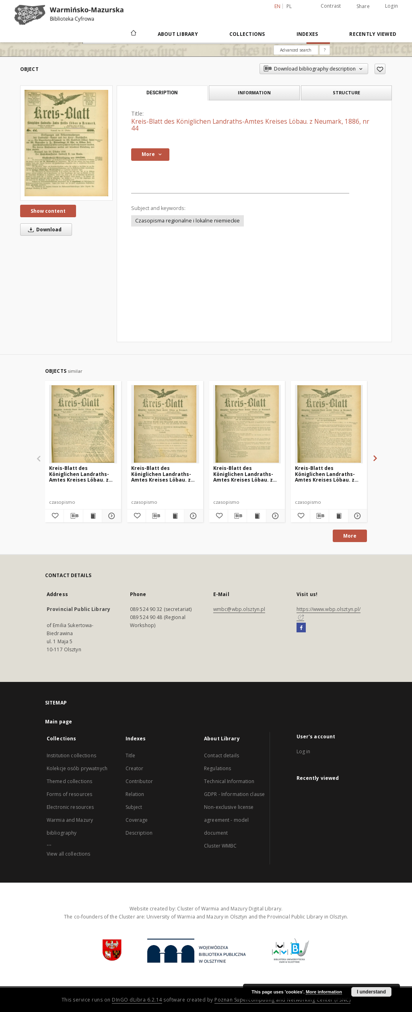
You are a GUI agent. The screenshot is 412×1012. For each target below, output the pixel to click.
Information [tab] (254, 92)
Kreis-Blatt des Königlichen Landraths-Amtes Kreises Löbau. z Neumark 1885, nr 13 (243, 474)
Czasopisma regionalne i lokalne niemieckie (187, 220)
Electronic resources (70, 807)
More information (324, 991)
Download (43, 229)
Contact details (221, 755)
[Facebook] (301, 628)
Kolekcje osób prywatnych (77, 768)
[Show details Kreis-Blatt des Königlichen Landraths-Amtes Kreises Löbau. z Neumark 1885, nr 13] (274, 516)
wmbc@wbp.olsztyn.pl (239, 609)
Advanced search (295, 50)
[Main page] (133, 34)
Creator (135, 768)
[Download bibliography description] (73, 516)
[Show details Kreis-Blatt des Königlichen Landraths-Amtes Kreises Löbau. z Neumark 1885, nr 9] (192, 516)
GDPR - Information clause (234, 794)
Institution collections (71, 755)
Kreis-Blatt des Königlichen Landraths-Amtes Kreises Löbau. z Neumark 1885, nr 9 (161, 474)
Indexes (307, 34)
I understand (371, 992)
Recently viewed (372, 34)
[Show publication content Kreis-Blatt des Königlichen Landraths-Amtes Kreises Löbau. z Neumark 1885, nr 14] (338, 516)
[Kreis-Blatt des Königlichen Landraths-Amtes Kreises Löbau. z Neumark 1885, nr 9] (165, 424)
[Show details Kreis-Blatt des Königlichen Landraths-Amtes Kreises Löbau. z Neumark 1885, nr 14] (356, 516)
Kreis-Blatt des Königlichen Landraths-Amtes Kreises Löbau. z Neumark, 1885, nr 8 (79, 474)
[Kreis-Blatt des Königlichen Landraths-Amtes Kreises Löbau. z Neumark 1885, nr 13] (247, 424)
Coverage (137, 820)
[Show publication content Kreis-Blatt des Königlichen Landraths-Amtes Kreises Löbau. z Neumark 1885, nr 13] (256, 516)
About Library (178, 34)
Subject (134, 807)
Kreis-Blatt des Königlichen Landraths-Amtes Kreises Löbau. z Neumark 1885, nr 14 (325, 474)
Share (363, 6)
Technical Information (229, 781)
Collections (247, 34)
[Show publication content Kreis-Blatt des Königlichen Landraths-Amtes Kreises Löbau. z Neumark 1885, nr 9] (174, 516)
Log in (304, 751)
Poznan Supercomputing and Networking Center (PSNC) (282, 999)
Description (139, 832)
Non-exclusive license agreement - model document (229, 820)
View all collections (68, 853)
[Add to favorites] (380, 69)
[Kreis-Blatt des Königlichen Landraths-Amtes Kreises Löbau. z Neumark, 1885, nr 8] (83, 424)
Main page (58, 721)
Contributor (139, 781)
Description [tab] (161, 93)
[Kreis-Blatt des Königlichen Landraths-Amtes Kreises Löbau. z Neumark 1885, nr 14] (329, 424)
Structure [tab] (346, 92)
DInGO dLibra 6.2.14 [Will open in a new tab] (137, 999)
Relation (135, 794)
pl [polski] (289, 6)
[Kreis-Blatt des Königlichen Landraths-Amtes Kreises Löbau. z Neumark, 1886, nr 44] (66, 143)
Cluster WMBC (220, 845)
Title (131, 755)
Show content (48, 211)
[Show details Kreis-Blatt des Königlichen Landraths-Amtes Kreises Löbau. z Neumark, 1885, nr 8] (110, 516)
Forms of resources (69, 794)
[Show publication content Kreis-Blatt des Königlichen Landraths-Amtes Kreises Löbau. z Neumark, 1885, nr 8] (92, 516)
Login (391, 5)
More (349, 535)
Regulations (217, 768)
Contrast (331, 5)
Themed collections (69, 781)
